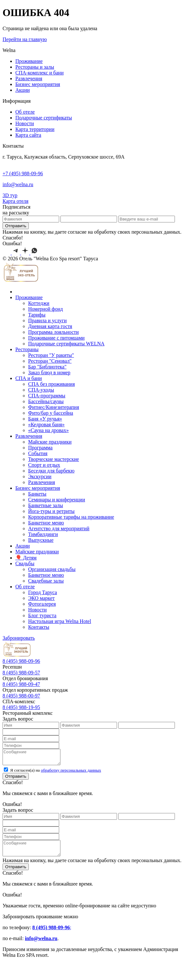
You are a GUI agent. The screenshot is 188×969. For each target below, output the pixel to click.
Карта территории (34, 129)
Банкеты (37, 494)
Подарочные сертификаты (43, 117)
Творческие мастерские (53, 459)
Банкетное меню (46, 522)
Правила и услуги (47, 320)
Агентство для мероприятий (59, 528)
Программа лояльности (53, 332)
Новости (24, 123)
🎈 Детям (25, 557)
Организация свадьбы (51, 569)
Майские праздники (50, 442)
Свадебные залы (46, 581)
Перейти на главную (25, 39)
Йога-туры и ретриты (51, 511)
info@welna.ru (18, 184)
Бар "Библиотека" (47, 366)
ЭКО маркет (41, 598)
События (37, 453)
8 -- (21, 684)
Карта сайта (28, 135)
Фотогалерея (42, 604)
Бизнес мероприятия (37, 84)
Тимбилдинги (43, 534)
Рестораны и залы (34, 67)
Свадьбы (24, 563)
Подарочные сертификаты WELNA (66, 343)
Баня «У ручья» (45, 418)
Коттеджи (38, 303)
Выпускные (40, 540)
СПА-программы (46, 395)
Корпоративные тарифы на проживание (71, 517)
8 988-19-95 (21, 707)
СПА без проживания (51, 384)
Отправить (15, 225)
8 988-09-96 (21, 661)
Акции (22, 90)
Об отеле (25, 112)
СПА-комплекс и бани (39, 72)
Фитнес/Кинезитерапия (53, 407)
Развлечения (28, 78)
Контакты (38, 627)
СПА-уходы (41, 390)
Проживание (29, 61)
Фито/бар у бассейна (50, 413)
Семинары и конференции (56, 499)
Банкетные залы (45, 505)
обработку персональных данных (71, 773)
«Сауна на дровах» (48, 430)
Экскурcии (39, 476)
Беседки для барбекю (51, 470)
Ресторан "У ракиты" (51, 355)
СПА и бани (28, 378)
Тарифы (36, 314)
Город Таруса (42, 592)
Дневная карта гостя (50, 326)
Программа (40, 447)
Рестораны (26, 349)
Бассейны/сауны (46, 401)
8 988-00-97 (21, 695)
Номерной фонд (45, 309)
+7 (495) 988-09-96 (23, 173)
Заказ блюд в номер (49, 372)
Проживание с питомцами (56, 338)
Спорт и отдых (44, 465)
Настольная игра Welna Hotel (59, 621)
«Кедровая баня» (46, 424)
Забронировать (19, 638)
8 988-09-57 (21, 672)
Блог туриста (42, 615)
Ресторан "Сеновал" (50, 361)
